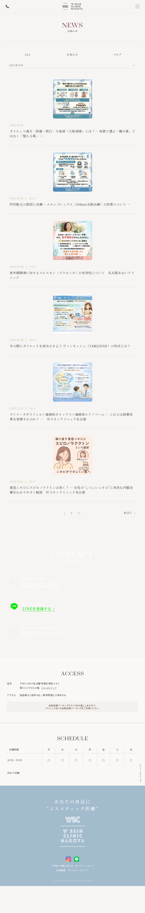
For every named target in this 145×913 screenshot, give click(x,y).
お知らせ (72, 54)
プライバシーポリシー (78, 870)
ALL (27, 54)
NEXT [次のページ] (128, 512)
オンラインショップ (84, 865)
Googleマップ (48, 687)
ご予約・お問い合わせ (62, 865)
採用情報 (61, 870)
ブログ (117, 54)
